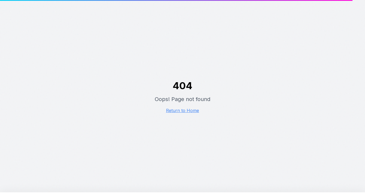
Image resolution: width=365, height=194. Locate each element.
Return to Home (182, 110)
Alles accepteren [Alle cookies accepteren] (256, 175)
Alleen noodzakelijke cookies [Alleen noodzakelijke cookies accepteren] (318, 172)
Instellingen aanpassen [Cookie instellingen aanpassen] (309, 178)
